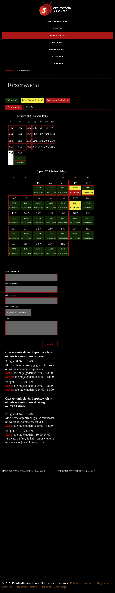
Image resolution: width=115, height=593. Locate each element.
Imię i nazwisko (12, 271)
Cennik (57, 28)
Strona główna (57, 21)
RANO (20, 158)
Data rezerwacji (11, 307)
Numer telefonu (11, 283)
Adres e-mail (11, 295)
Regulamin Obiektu (25, 587)
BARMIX (58, 63)
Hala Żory (30, 107)
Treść (8, 318)
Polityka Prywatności (83, 583)
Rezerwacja (57, 35)
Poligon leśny (13, 107)
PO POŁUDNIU (20, 163)
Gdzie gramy (57, 49)
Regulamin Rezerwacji (52, 587)
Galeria (57, 42)
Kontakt (57, 56)
